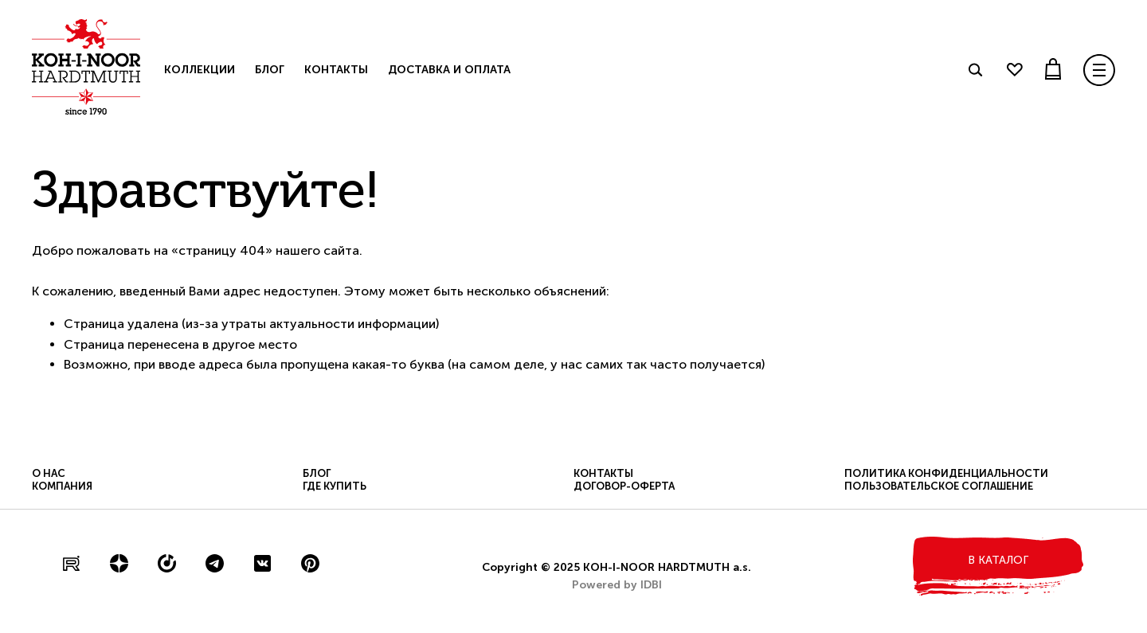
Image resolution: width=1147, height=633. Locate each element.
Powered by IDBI (617, 585)
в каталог (998, 560)
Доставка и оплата (449, 69)
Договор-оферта (624, 486)
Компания (62, 486)
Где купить (334, 486)
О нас (48, 473)
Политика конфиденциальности (946, 473)
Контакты (336, 69)
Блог (269, 69)
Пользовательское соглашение (938, 486)
